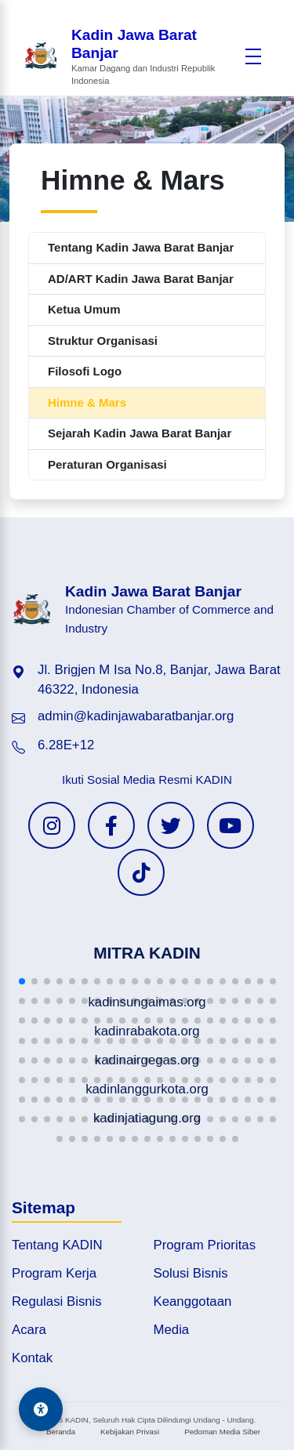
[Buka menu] (253, 56)
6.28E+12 (66, 745)
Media (172, 1329)
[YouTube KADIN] (230, 825)
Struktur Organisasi (103, 340)
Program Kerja (54, 1273)
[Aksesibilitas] (41, 1409)
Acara (29, 1329)
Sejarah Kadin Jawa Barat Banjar (139, 433)
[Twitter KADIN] (170, 825)
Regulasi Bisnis (57, 1301)
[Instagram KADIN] (51, 825)
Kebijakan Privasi (129, 1431)
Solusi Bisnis (191, 1273)
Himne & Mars (87, 402)
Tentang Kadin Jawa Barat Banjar (141, 247)
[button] (22, 981)
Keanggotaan (193, 1301)
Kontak (32, 1357)
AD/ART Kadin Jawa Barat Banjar (141, 278)
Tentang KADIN (57, 1245)
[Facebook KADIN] (111, 825)
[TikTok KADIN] (141, 872)
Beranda (60, 1431)
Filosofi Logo (85, 371)
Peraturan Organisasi (107, 464)
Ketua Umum (84, 309)
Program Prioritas (205, 1245)
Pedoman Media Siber (222, 1431)
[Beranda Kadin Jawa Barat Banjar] (130, 57)
